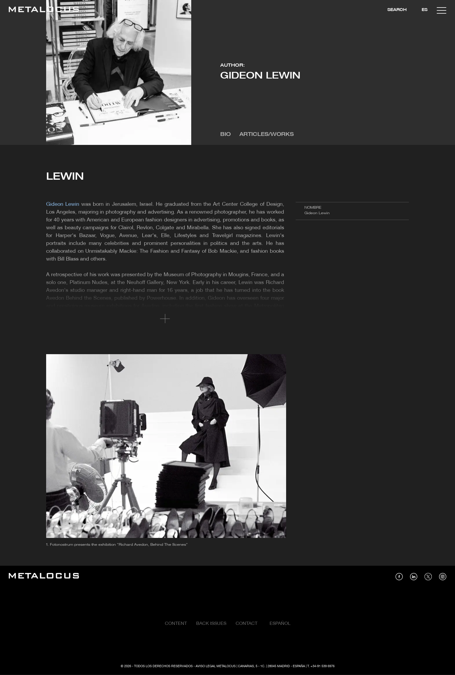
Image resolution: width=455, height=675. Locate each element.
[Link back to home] (44, 10)
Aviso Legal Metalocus (216, 666)
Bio (225, 134)
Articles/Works (266, 134)
